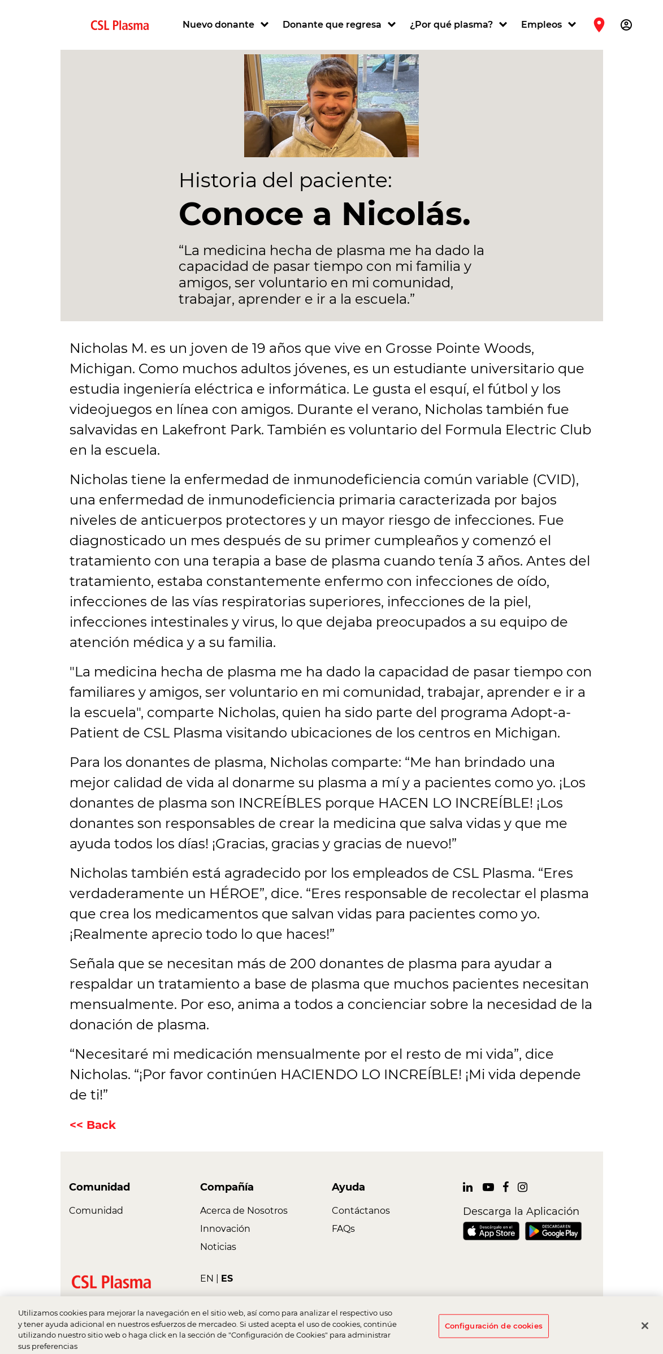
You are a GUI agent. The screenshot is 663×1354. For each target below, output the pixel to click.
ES (227, 1278)
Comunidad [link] (96, 1210)
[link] (124, 24)
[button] (227, 25)
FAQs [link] (343, 1228)
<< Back (93, 1125)
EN (207, 1278)
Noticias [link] (218, 1246)
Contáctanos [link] (361, 1210)
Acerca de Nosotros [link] (244, 1210)
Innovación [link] (225, 1228)
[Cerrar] (644, 1330)
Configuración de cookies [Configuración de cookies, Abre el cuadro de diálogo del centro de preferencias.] (494, 1330)
